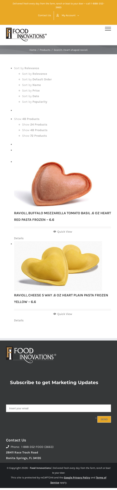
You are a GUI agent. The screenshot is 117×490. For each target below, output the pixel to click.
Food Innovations (40, 467)
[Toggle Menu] (108, 29)
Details (19, 238)
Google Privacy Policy (77, 477)
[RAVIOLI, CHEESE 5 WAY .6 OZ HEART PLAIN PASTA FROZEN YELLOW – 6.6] (62, 266)
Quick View (62, 231)
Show (26, 119)
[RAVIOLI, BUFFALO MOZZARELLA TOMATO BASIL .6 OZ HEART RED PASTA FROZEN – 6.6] (62, 184)
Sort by (26, 68)
